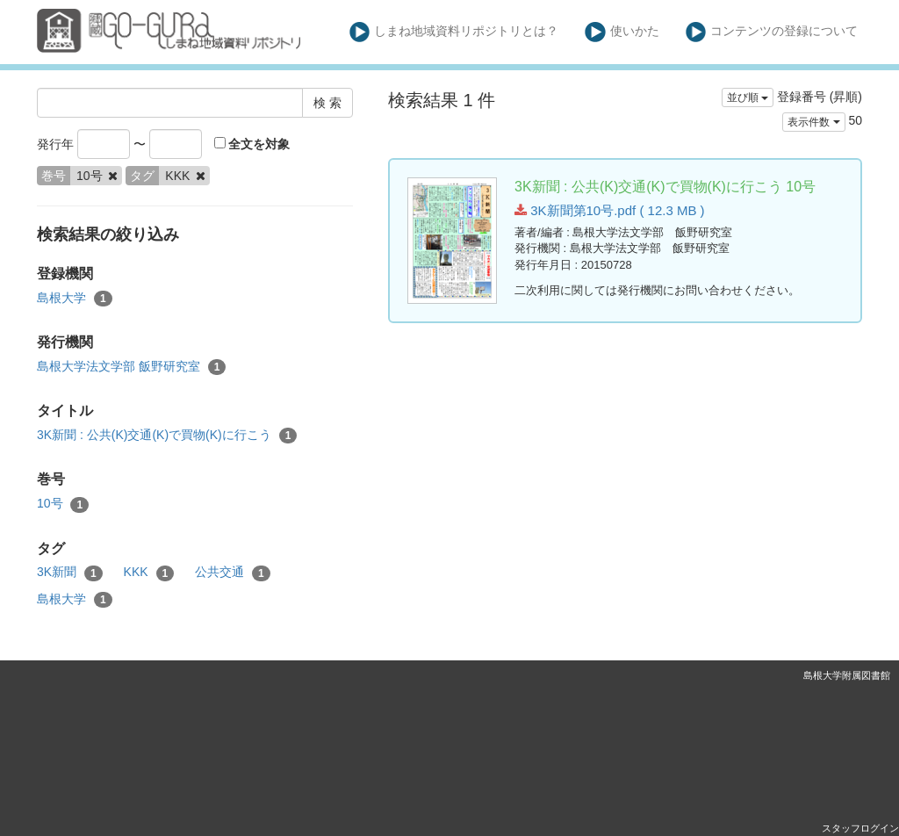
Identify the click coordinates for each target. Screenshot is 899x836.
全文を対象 (252, 144)
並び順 (747, 97)
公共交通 (232, 572)
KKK (149, 572)
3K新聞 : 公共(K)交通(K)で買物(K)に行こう (167, 435)
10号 (63, 504)
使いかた (622, 32)
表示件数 (813, 122)
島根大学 (74, 298)
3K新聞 (70, 572)
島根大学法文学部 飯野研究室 (131, 367)
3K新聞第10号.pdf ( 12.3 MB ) (609, 210)
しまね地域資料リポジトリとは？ (454, 32)
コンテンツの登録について (772, 32)
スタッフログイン (860, 828)
